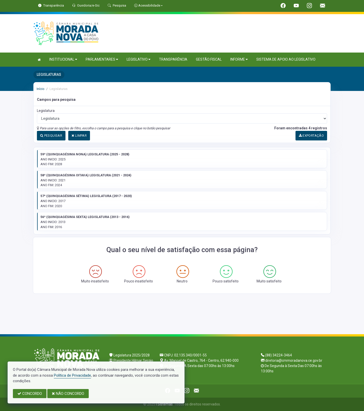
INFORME (239, 59)
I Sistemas (164, 404)
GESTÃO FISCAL (209, 59)
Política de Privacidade (72, 375)
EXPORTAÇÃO (311, 135)
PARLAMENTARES (102, 59)
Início (40, 89)
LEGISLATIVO (138, 59)
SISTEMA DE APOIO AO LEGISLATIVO (285, 59)
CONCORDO (29, 393)
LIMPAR (79, 135)
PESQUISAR (51, 135)
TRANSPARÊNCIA (173, 59)
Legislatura (46, 111)
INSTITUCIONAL (63, 59)
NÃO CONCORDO (68, 393)
